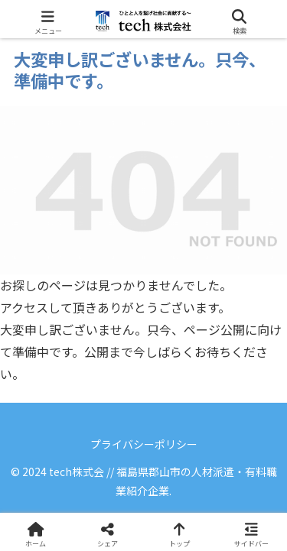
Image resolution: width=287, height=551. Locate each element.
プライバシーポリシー (143, 444)
